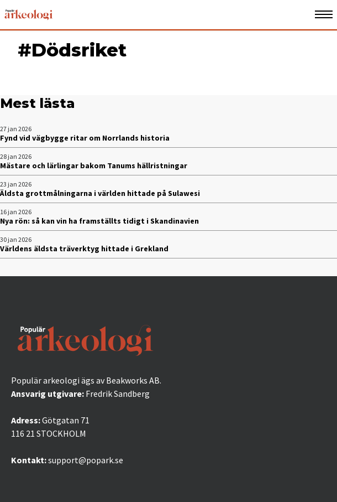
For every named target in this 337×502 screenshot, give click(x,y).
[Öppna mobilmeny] (324, 14)
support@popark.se (85, 459)
